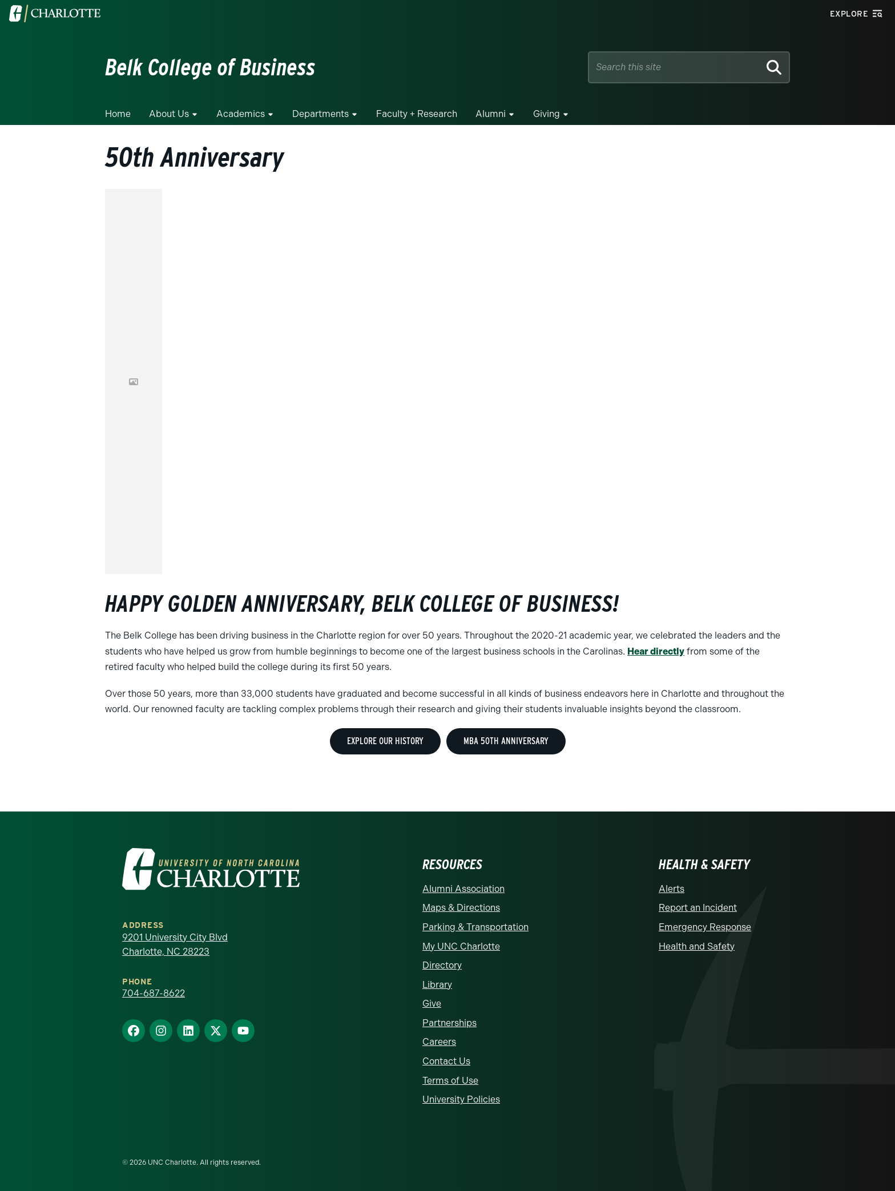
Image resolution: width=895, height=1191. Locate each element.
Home (118, 113)
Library (437, 984)
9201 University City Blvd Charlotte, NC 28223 (175, 945)
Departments (320, 113)
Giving (546, 113)
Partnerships (449, 1023)
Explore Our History (385, 741)
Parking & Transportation (475, 927)
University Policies (461, 1099)
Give (431, 1003)
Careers (439, 1041)
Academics (240, 113)
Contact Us (446, 1061)
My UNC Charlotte (461, 946)
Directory (442, 965)
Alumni (490, 113)
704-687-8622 (153, 993)
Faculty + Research (416, 113)
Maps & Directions (461, 907)
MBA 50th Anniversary (506, 741)
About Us (169, 113)
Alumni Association (463, 888)
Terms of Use (450, 1080)
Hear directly (655, 651)
